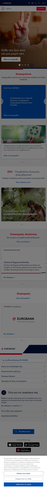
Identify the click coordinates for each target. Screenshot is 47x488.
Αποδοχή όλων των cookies (23, 484)
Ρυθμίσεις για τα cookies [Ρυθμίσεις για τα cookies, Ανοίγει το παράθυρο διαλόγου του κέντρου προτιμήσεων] (23, 473)
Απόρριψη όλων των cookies (23, 479)
